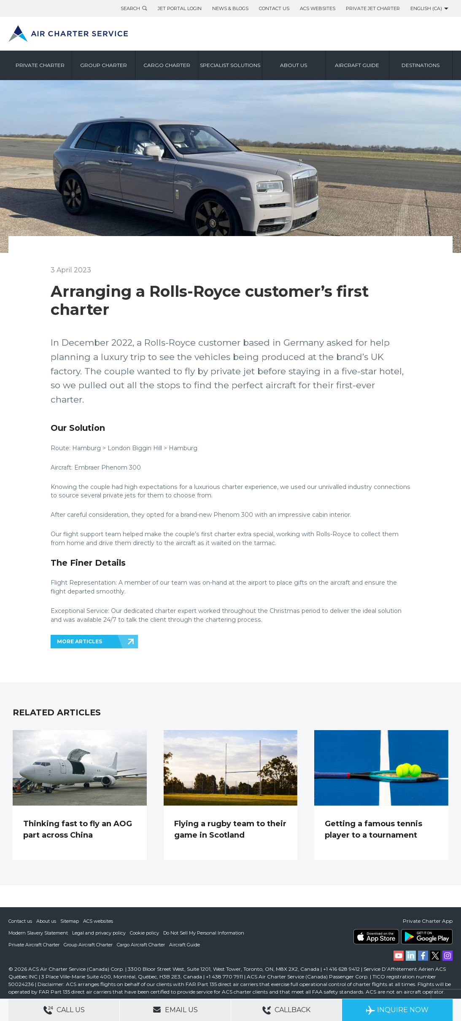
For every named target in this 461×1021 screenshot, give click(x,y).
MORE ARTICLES (79, 641)
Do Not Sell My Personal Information (203, 933)
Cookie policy (144, 933)
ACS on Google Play (427, 936)
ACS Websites (317, 8)
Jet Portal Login (180, 8)
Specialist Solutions (230, 65)
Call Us (64, 1010)
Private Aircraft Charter (33, 945)
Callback (286, 1010)
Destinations (420, 65)
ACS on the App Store (376, 936)
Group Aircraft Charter (88, 945)
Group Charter (103, 65)
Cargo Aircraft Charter (141, 945)
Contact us (20, 921)
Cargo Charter (166, 65)
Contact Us (274, 8)
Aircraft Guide (357, 65)
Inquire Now (397, 1010)
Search (130, 8)
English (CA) (426, 8)
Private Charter (40, 65)
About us (293, 65)
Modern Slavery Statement (38, 933)
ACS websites (98, 921)
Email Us (175, 1009)
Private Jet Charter (373, 8)
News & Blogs (230, 8)
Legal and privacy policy (99, 933)
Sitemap (69, 921)
